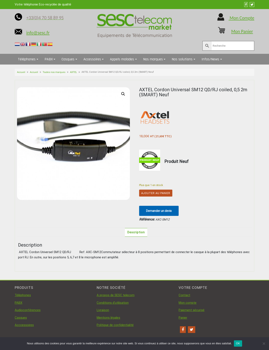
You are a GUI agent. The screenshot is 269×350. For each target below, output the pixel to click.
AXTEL (73, 72)
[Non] (264, 343)
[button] (123, 94)
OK (238, 343)
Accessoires (92, 59)
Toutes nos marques (54, 72)
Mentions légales (108, 318)
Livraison (103, 310)
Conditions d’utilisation (113, 303)
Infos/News (210, 59)
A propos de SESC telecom (115, 295)
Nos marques (153, 59)
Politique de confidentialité (115, 325)
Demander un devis (159, 211)
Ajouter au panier (155, 193)
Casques (68, 59)
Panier (183, 318)
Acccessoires (24, 325)
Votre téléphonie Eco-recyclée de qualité (43, 4)
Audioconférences (28, 310)
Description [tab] (136, 232)
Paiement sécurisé (191, 310)
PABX (49, 59)
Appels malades (122, 59)
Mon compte (187, 303)
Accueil (21, 72)
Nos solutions (182, 59)
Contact (184, 295)
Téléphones (27, 59)
